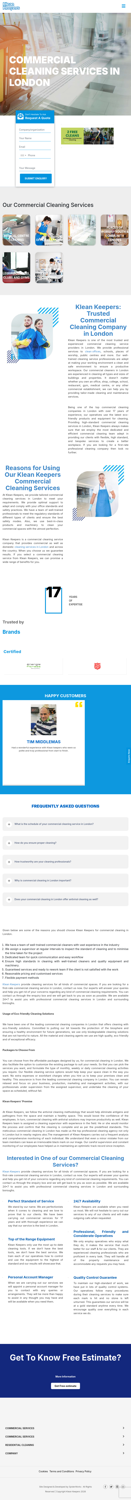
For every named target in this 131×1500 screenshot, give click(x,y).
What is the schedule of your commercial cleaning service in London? (54, 823)
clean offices (93, 351)
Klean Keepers (11, 984)
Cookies (43, 1471)
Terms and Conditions (61, 1471)
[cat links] (65, 1376)
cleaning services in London (31, 546)
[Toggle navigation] (123, 6)
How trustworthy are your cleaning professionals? (42, 861)
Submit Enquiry (36, 178)
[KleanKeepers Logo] (11, 6)
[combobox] (23, 155)
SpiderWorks (75, 1486)
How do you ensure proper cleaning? (35, 842)
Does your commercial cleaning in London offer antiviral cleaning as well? (56, 899)
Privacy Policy (83, 1471)
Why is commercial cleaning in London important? (42, 880)
